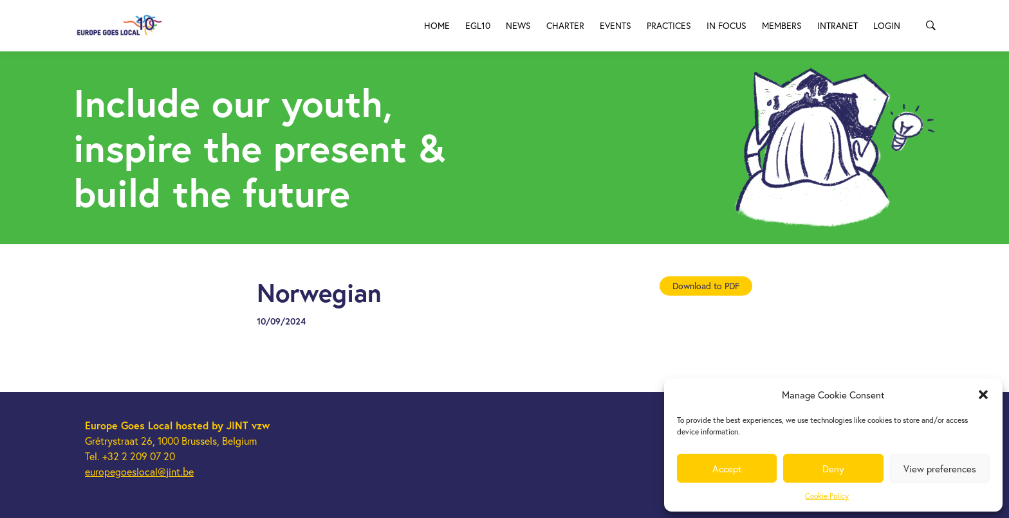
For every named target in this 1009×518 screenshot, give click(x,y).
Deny (833, 468)
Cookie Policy (827, 496)
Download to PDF (705, 286)
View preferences (939, 468)
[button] (983, 394)
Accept (727, 468)
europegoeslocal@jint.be (139, 471)
